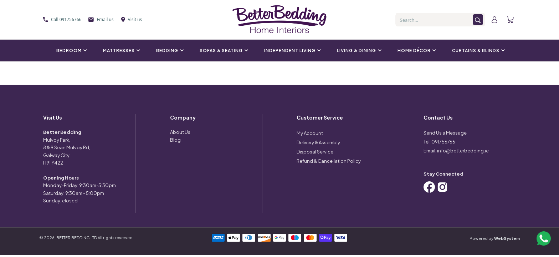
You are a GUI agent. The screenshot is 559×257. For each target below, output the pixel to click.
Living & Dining (358, 50)
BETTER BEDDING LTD (76, 237)
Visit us (131, 19)
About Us (180, 132)
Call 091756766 (62, 19)
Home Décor (416, 50)
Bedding (169, 50)
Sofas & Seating (223, 50)
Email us (100, 19)
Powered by (495, 238)
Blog (175, 140)
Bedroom (70, 50)
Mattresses (120, 50)
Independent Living (291, 50)
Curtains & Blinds (477, 50)
